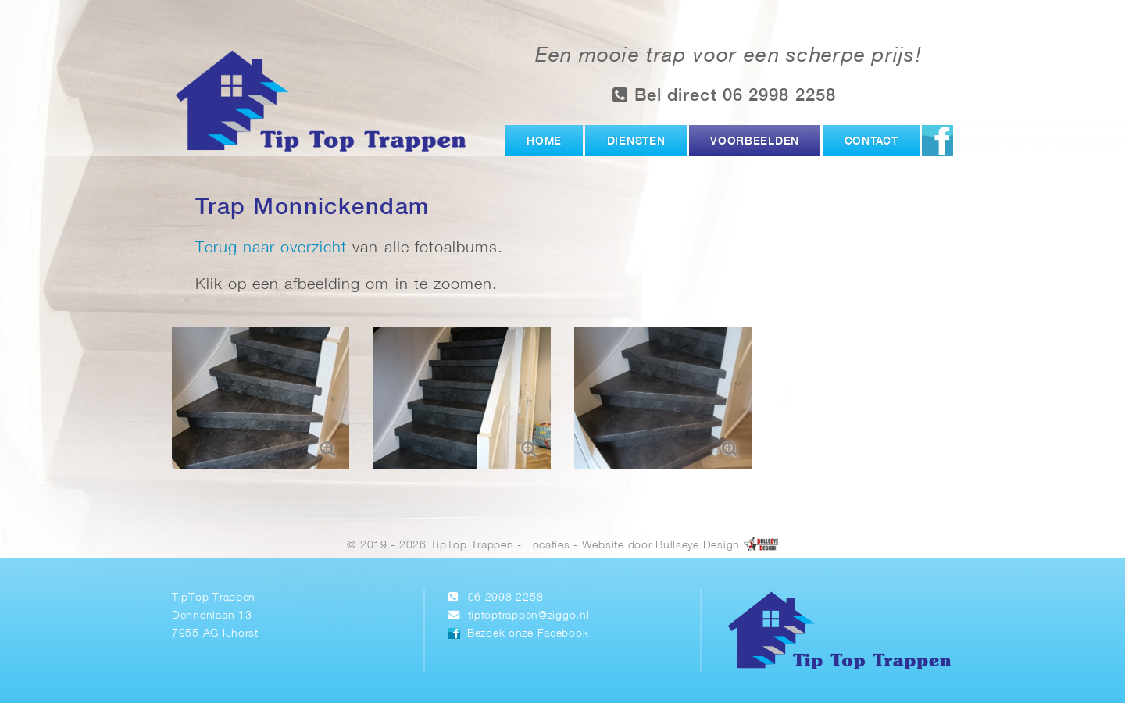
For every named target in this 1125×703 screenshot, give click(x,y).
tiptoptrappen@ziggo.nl (529, 616)
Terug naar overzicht (271, 248)
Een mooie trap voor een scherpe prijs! (728, 57)
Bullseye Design (697, 546)
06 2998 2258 (506, 598)
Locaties (548, 546)
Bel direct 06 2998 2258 (724, 95)
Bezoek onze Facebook (527, 634)
